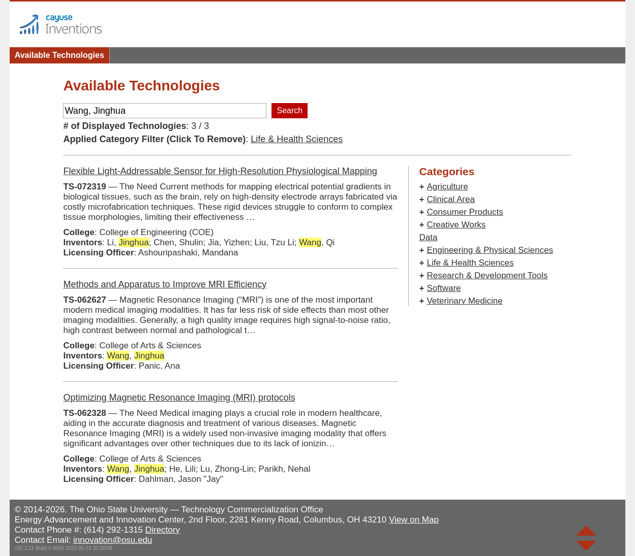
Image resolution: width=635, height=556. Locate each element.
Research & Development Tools (487, 275)
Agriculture (447, 186)
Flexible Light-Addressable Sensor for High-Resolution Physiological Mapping (220, 171)
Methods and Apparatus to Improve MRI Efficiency (164, 284)
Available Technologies (59, 55)
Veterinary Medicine (464, 301)
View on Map (414, 520)
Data (428, 237)
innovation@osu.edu (112, 540)
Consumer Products (465, 212)
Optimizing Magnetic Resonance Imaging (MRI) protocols (179, 398)
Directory (162, 530)
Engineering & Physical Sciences (490, 250)
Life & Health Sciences (297, 139)
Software (444, 288)
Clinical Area (451, 199)
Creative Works (456, 225)
